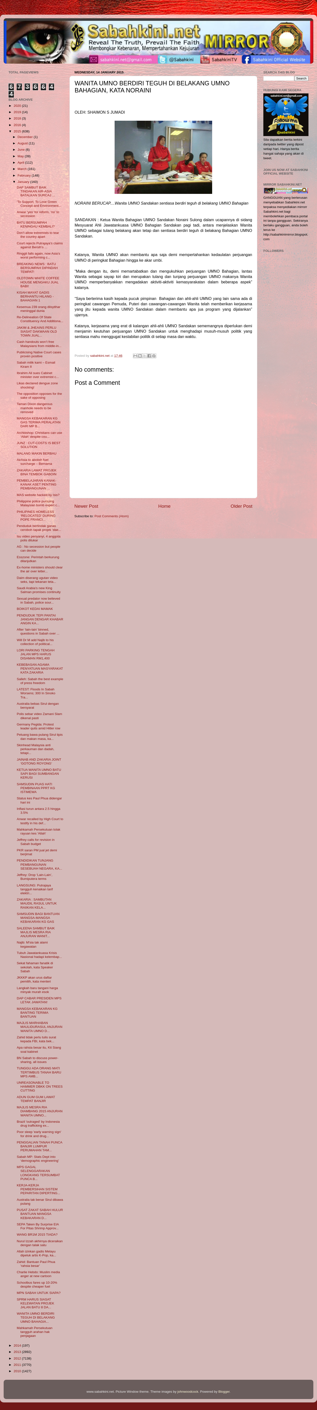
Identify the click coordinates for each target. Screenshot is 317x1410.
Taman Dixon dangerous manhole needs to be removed (34, 408)
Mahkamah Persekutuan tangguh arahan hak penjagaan (34, 1332)
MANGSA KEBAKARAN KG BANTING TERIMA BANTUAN (37, 1012)
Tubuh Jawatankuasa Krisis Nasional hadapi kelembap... (39, 955)
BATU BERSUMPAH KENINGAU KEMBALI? (36, 224)
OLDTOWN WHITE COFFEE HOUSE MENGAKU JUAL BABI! (38, 282)
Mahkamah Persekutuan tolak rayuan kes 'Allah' (38, 831)
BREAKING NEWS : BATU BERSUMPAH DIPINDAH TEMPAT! (37, 268)
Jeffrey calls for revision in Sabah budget (36, 841)
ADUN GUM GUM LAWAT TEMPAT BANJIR (36, 1099)
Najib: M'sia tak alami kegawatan (32, 944)
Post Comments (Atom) (112, 516)
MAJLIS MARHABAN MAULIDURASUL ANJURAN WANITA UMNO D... (39, 1027)
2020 (18, 106)
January (24, 182)
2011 (18, 1365)
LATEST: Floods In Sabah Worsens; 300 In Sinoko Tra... (36, 693)
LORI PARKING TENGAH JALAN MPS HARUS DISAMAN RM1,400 (36, 654)
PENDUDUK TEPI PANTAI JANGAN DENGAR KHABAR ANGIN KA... (40, 619)
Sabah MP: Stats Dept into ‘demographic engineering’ (38, 1158)
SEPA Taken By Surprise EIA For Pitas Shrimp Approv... (38, 1226)
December (26, 137)
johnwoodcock (188, 1391)
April (21, 162)
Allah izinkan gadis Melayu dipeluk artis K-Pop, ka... (36, 1253)
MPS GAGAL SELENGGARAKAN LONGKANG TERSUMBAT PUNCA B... (38, 1173)
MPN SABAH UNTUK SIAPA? (39, 1293)
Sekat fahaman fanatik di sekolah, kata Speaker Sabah (35, 967)
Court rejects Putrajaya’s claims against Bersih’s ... (40, 245)
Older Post (241, 506)
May (21, 156)
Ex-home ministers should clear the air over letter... (40, 569)
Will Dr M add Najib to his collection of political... (35, 642)
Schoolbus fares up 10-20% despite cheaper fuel (37, 1284)
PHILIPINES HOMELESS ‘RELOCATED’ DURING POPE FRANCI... (36, 515)
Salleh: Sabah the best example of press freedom (40, 681)
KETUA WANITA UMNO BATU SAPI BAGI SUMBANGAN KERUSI (39, 773)
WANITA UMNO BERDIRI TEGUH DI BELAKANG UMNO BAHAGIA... (36, 1317)
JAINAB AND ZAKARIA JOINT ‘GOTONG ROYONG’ (39, 761)
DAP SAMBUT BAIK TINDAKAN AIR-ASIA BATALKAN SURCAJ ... (36, 191)
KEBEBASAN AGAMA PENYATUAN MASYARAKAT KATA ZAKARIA (40, 668)
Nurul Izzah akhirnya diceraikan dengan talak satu (40, 1243)
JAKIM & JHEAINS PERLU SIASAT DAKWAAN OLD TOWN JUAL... (37, 331)
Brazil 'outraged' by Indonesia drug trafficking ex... (38, 1123)
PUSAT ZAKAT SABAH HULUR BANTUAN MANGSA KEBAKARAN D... (40, 1214)
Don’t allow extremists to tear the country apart (38, 234)
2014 (18, 1345)
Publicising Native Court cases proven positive (39, 354)
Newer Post (86, 506)
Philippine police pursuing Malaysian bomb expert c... (38, 503)
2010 (18, 1371)
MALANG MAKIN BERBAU (37, 453)
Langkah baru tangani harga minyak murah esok (37, 990)
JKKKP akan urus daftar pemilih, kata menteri (34, 979)
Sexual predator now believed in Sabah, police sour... (38, 600)
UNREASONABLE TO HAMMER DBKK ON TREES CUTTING (40, 1086)
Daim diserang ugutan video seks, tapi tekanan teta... (37, 580)
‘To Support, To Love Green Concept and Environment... (39, 204)
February (25, 175)
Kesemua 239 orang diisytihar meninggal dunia (38, 309)
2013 (18, 1352)
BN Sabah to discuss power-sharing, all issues (37, 1060)
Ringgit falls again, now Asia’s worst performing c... (38, 255)
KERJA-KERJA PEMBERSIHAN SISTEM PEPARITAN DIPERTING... (38, 1189)
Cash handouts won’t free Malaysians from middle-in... (39, 344)
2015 (18, 131)
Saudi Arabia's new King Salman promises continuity (39, 590)
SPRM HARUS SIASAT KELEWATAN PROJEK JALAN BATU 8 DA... (35, 1303)
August (23, 143)
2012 (18, 1358)
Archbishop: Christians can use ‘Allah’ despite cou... (39, 434)
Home (164, 506)
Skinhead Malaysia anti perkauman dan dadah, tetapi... (35, 749)
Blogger (224, 1391)
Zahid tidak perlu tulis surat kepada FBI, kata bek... (36, 1039)
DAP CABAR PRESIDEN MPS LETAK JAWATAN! (39, 1000)
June (22, 149)
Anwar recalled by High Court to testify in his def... (40, 821)
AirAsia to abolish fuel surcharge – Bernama (34, 462)
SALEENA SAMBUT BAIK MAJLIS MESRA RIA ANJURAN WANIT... (36, 932)
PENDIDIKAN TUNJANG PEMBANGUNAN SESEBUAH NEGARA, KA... (39, 864)
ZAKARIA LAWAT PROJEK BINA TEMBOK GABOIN (37, 472)
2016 (18, 125)
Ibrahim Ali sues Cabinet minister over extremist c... (38, 375)
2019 (18, 112)
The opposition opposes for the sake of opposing (39, 395)
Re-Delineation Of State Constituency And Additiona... (40, 319)
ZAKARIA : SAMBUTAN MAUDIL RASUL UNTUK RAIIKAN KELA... (37, 903)
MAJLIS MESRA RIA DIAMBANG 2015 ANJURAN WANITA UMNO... (40, 1111)
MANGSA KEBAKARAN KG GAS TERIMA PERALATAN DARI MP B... (38, 422)
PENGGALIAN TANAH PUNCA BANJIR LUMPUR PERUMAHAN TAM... (39, 1146)
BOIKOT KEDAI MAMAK (35, 609)
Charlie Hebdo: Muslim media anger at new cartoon (38, 1274)
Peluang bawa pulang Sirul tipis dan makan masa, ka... (40, 736)
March (23, 169)
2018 (18, 118)
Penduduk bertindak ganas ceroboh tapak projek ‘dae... (39, 528)
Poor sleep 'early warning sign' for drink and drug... (39, 1134)
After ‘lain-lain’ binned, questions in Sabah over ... (38, 631)
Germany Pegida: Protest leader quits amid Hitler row (38, 726)
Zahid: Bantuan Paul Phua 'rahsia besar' (36, 1264)
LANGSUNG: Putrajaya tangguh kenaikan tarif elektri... (35, 889)
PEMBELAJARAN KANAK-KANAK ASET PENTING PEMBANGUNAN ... (37, 484)
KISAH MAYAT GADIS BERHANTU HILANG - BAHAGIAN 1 (35, 296)
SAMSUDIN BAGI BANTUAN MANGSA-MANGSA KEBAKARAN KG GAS (38, 917)
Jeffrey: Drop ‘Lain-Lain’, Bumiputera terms (34, 877)
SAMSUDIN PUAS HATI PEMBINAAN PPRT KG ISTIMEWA (36, 788)
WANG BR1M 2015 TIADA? (37, 1234)
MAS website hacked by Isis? (38, 495)
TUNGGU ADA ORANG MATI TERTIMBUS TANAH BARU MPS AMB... (39, 1072)
